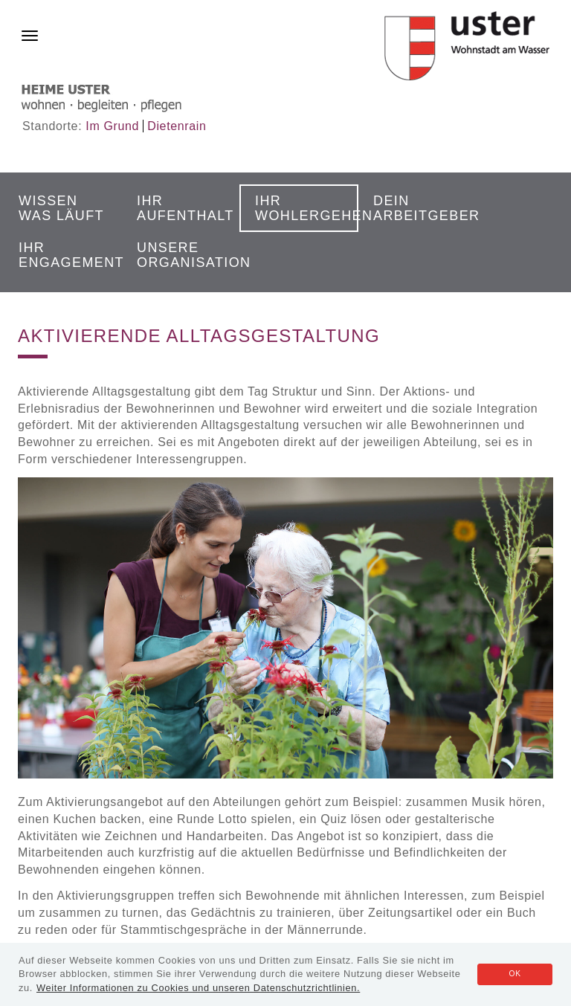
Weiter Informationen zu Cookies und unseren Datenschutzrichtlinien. (198, 987)
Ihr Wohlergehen (302, 208)
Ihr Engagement (65, 255)
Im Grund (112, 126)
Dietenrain (176, 126)
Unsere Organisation (183, 255)
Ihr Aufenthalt (183, 208)
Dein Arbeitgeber (420, 208)
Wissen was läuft (61, 208)
